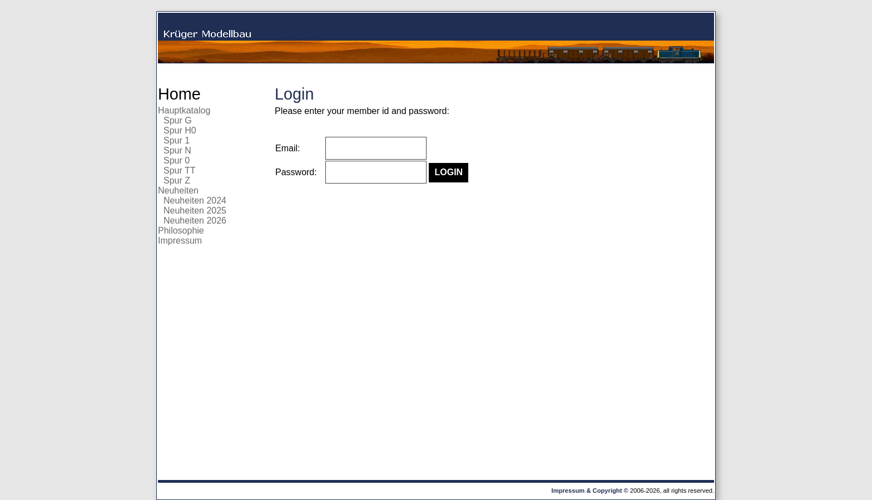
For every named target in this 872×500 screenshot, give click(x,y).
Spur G (178, 120)
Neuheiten (178, 190)
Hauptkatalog (184, 110)
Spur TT (180, 170)
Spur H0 (180, 130)
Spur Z (177, 180)
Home (179, 94)
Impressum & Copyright (587, 490)
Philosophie (181, 230)
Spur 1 (177, 140)
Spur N (177, 150)
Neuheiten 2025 (195, 210)
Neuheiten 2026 (195, 220)
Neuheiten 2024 (195, 200)
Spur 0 (177, 160)
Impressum (180, 240)
